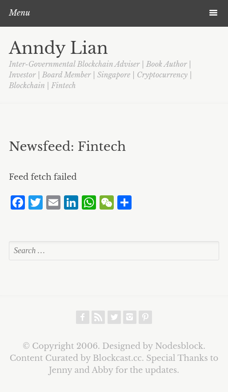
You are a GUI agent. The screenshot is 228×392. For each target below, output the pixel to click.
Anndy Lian (58, 48)
